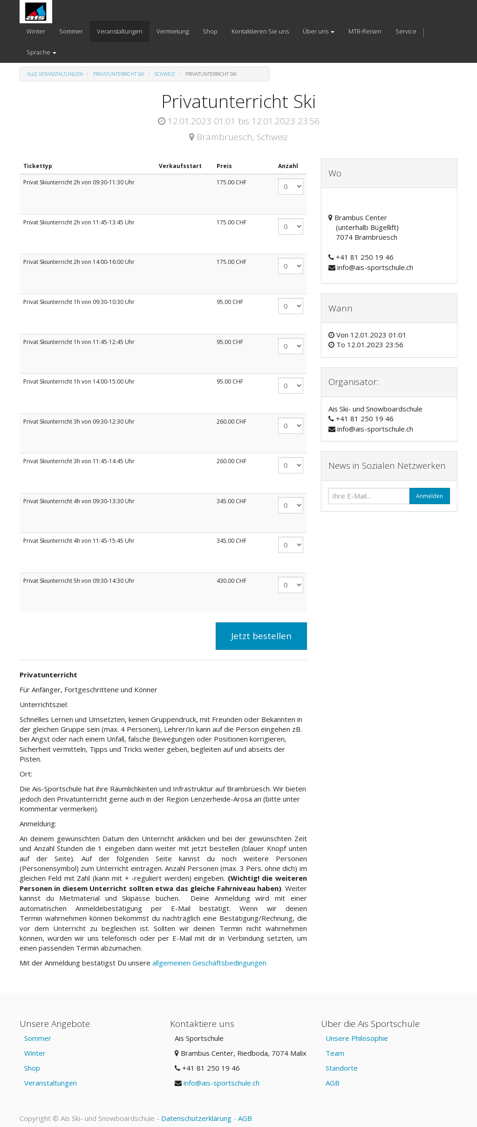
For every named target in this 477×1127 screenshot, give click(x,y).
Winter (35, 1053)
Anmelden (429, 496)
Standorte (342, 1068)
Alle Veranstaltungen (55, 74)
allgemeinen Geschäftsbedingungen (210, 962)
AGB (333, 1082)
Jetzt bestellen (261, 636)
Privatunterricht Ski (118, 74)
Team (335, 1053)
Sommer (37, 1038)
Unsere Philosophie (357, 1038)
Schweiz (165, 74)
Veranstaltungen (50, 1082)
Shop (32, 1068)
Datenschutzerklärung (196, 1118)
